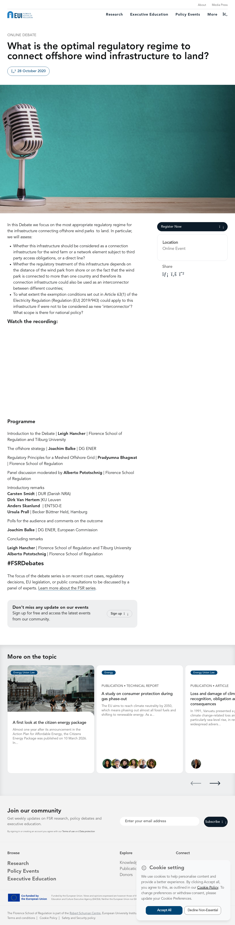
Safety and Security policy (78, 918)
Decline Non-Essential (203, 910)
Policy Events (188, 15)
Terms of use (68, 831)
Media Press (220, 5)
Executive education (149, 15)
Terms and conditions (21, 918)
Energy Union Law (24, 672)
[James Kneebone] (125, 764)
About (202, 5)
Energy (108, 672)
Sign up (119, 613)
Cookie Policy (48, 918)
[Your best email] (160, 821)
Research (114, 15)
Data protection (87, 831)
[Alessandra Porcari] (134, 764)
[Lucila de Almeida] (107, 764)
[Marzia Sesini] (151, 764)
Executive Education (31, 879)
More (212, 15)
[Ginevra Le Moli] (196, 764)
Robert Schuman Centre (85, 913)
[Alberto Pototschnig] (143, 764)
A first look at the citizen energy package (49, 723)
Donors (126, 875)
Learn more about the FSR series (66, 588)
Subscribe (215, 821)
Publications (130, 869)
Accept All (164, 910)
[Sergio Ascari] (116, 764)
